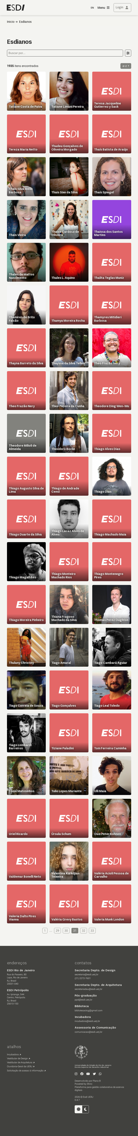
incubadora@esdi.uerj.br (87, 1021)
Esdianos (25, 22)
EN (92, 8)
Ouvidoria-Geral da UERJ (19, 1066)
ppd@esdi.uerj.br (83, 999)
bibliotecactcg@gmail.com (88, 1010)
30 (66, 930)
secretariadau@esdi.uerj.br (88, 989)
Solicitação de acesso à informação (25, 1070)
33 (92, 930)
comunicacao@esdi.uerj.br (88, 1032)
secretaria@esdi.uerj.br (86, 974)
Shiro (89, 1084)
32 (83, 930)
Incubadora (13, 1054)
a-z (124, 66)
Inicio (10, 22)
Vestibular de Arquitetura (19, 1062)
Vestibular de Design (17, 1058)
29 (57, 930)
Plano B (97, 1081)
